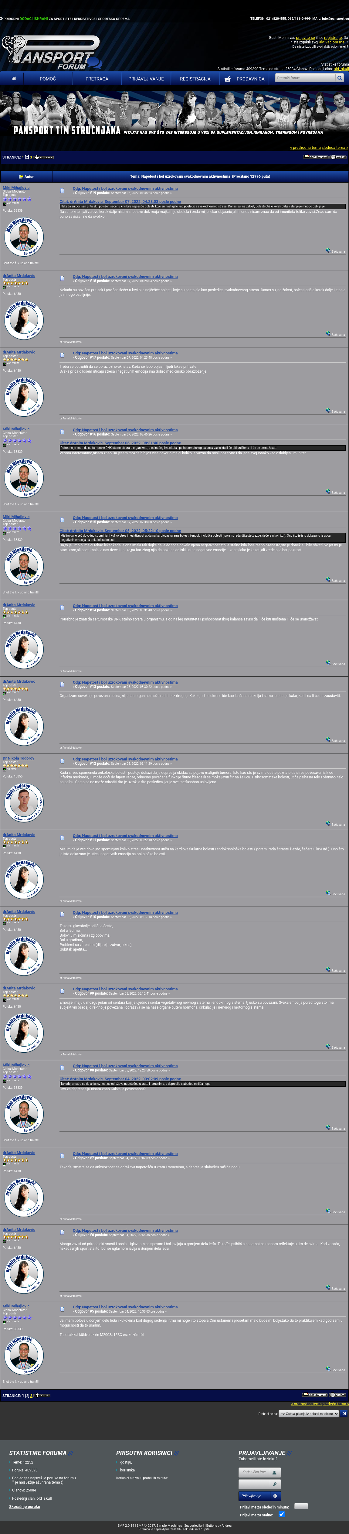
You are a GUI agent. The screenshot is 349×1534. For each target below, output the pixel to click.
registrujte (333, 37)
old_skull (341, 69)
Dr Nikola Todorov (18, 758)
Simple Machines (169, 1526)
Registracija (195, 79)
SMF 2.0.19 (125, 1526)
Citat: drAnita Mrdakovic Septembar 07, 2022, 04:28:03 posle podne (120, 201)
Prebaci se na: (268, 1414)
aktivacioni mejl (332, 42)
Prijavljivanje (146, 79)
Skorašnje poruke (24, 1506)
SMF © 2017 (146, 1526)
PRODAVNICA (243, 79)
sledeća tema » (335, 147)
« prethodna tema (305, 147)
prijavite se (305, 37)
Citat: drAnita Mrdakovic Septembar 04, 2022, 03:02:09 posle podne (120, 1079)
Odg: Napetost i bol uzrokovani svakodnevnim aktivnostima (125, 188)
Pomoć (48, 79)
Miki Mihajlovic (16, 187)
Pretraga (97, 79)
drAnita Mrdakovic (19, 275)
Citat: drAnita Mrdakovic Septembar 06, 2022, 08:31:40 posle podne (120, 443)
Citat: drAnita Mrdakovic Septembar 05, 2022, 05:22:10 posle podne (120, 530)
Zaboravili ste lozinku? (258, 1459)
